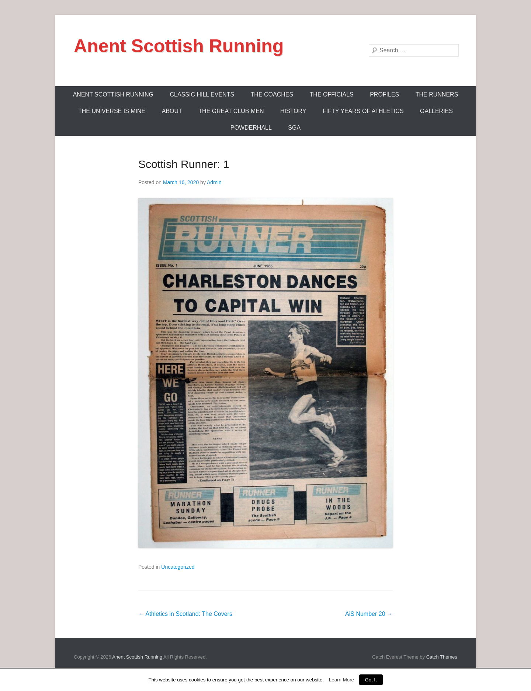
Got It (371, 680)
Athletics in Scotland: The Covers (185, 614)
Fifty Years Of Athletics (363, 111)
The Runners (437, 94)
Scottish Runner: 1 (183, 164)
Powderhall (251, 127)
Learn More (341, 680)
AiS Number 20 (369, 614)
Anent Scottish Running (179, 46)
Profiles (384, 94)
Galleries (436, 111)
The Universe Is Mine (111, 111)
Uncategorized (177, 567)
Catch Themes (441, 657)
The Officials (332, 94)
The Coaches (272, 94)
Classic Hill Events (202, 94)
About (172, 111)
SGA (294, 127)
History (293, 111)
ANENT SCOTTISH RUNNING (113, 94)
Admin (214, 182)
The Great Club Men (231, 111)
